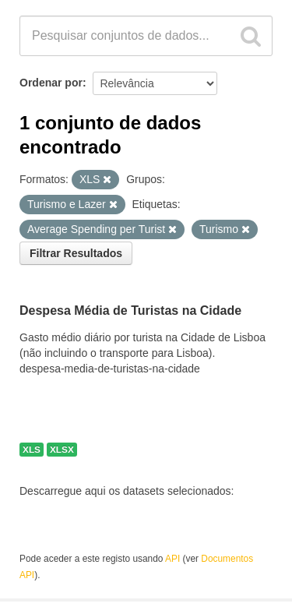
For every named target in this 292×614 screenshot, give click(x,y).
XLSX (62, 449)
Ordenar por (51, 82)
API (172, 558)
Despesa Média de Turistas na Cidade (130, 311)
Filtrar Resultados (76, 253)
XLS (31, 449)
